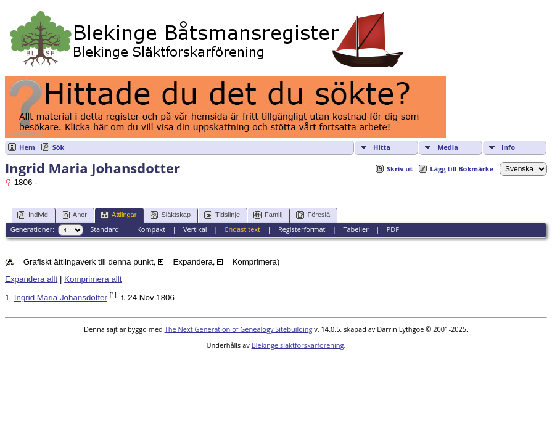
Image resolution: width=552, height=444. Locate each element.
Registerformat (302, 229)
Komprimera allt (93, 279)
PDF (393, 229)
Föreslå (313, 215)
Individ (32, 215)
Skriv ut (400, 168)
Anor (74, 215)
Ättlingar (118, 215)
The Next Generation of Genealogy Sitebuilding (239, 329)
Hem (27, 147)
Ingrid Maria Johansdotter (60, 297)
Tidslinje (222, 215)
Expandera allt (31, 279)
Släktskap (170, 215)
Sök (58, 147)
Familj (267, 215)
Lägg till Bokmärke (461, 168)
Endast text (242, 229)
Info (508, 147)
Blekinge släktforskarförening (298, 345)
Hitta (381, 147)
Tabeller (355, 229)
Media (447, 147)
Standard (104, 229)
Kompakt (151, 229)
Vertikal (195, 229)
